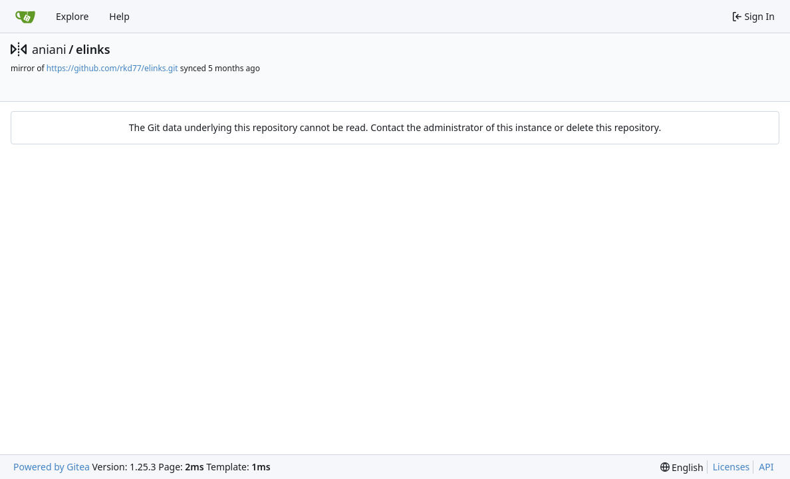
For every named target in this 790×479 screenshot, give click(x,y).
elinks (93, 49)
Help (119, 16)
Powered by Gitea (51, 466)
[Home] (25, 17)
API (766, 466)
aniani (49, 49)
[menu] (682, 467)
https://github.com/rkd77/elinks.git (112, 68)
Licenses (731, 466)
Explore (72, 16)
